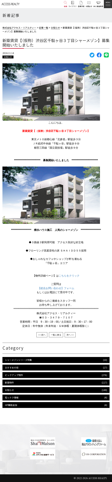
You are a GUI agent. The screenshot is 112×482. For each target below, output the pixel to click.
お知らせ (8, 57)
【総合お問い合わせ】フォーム (56, 288)
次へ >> (70, 334)
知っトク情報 (12, 397)
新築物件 (9, 382)
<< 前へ (42, 334)
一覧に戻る (56, 334)
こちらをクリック (69, 275)
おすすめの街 (12, 367)
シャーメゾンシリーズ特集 (18, 360)
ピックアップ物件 (14, 375)
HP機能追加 (11, 405)
